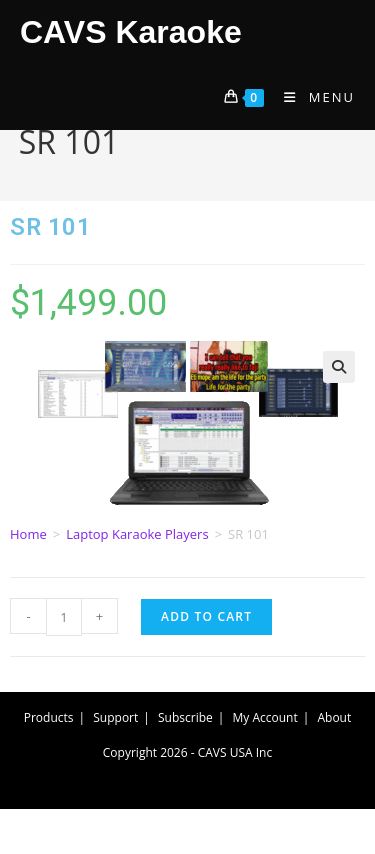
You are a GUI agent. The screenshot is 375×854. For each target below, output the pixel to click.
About (334, 717)
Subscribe (185, 717)
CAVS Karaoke (131, 32)
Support (115, 717)
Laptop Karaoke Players (137, 534)
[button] (339, 367)
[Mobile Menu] (312, 97)
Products (49, 717)
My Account (265, 717)
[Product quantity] (64, 617)
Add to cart (206, 616)
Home (28, 534)
